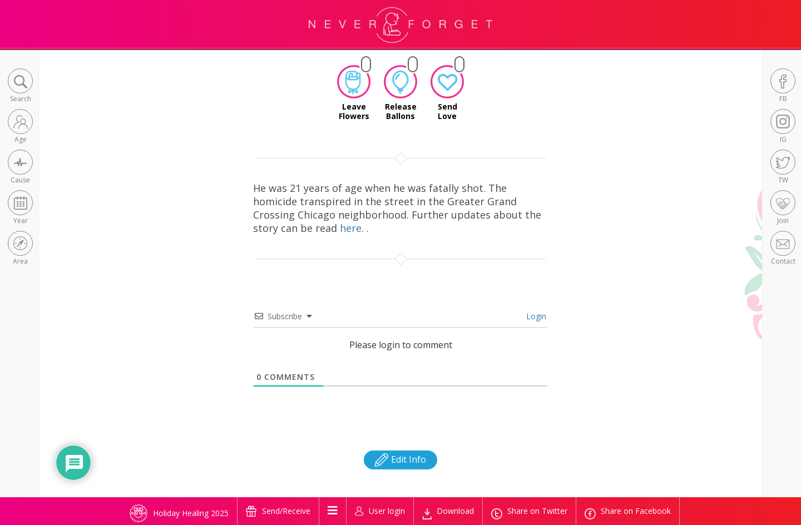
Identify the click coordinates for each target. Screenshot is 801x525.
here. (353, 228)
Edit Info (400, 459)
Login (535, 316)
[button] (20, 86)
